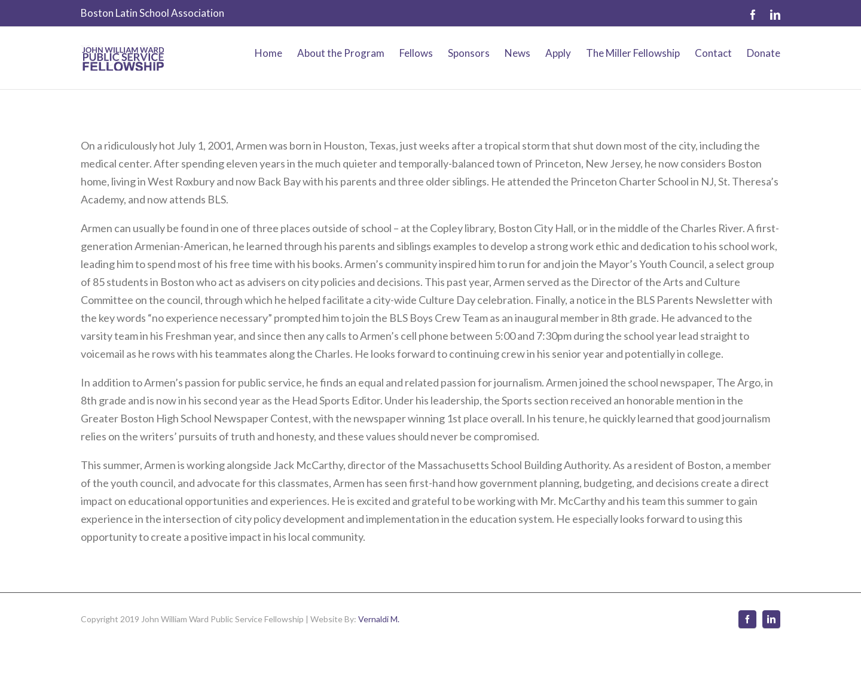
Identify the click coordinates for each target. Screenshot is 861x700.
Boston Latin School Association (152, 13)
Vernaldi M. (378, 619)
